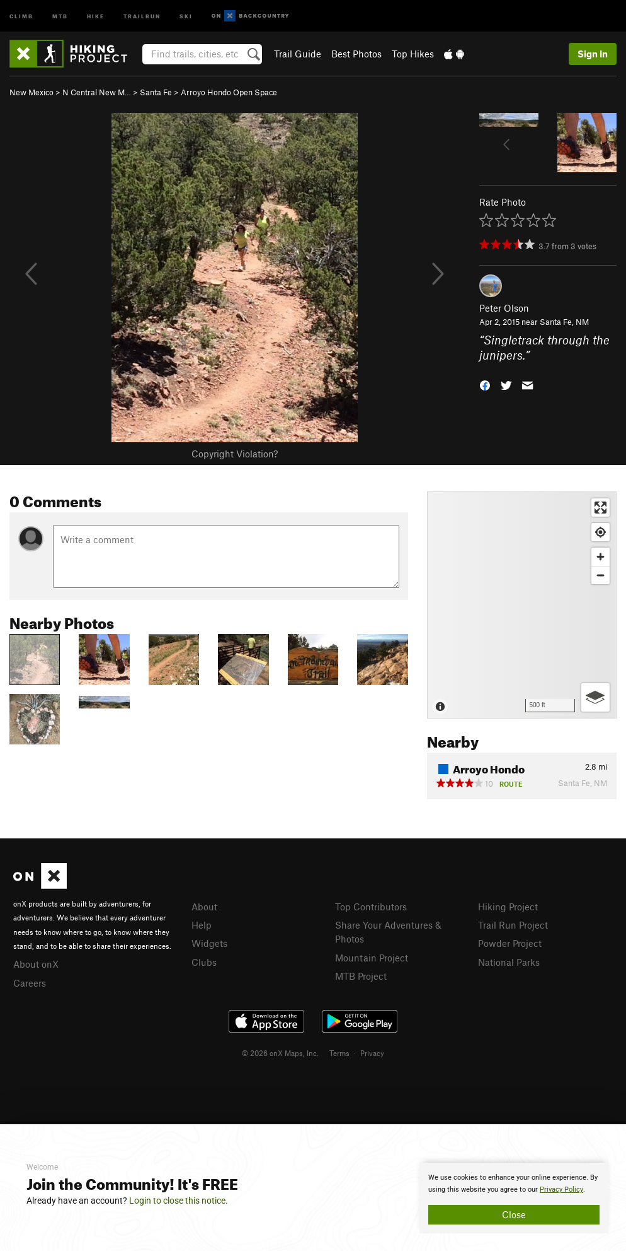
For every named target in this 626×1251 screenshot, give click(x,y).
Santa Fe (156, 92)
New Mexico (31, 92)
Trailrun (142, 15)
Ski (186, 15)
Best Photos (356, 53)
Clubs (204, 962)
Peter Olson (504, 308)
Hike (96, 15)
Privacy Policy (561, 1189)
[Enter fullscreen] (600, 507)
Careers (29, 983)
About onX (36, 964)
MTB (60, 15)
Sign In (593, 53)
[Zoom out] (600, 575)
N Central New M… (96, 92)
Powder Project (510, 943)
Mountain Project (371, 957)
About (204, 906)
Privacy (372, 1052)
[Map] (522, 605)
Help (201, 925)
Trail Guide (297, 53)
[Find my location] (600, 532)
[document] (514, 1198)
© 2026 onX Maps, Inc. (280, 1052)
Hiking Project (508, 906)
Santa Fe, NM (564, 322)
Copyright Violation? (234, 453)
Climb (21, 15)
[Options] (595, 697)
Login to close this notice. (178, 1200)
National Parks (509, 962)
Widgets (209, 943)
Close (514, 1214)
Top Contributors (371, 906)
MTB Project (361, 976)
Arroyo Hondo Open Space (229, 92)
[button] (485, 384)
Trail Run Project (513, 925)
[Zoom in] (600, 557)
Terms (339, 1052)
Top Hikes (413, 53)
